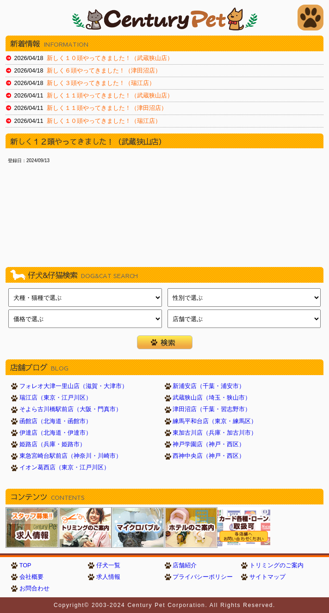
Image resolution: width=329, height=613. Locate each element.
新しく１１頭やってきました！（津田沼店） (107, 108)
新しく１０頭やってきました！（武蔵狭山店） (110, 58)
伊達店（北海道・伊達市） (55, 433)
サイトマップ (267, 577)
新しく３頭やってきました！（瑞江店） (101, 83)
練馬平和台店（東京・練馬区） (215, 421)
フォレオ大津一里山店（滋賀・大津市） (73, 386)
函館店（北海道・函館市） (55, 421)
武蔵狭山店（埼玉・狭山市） (212, 398)
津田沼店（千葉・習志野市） (212, 409)
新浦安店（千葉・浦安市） (209, 386)
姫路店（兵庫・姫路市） (52, 444)
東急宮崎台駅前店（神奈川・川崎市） (70, 456)
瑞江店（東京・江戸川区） (55, 398)
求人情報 (108, 577)
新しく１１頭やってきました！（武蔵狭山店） (110, 95)
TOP (25, 565)
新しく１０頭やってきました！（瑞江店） (104, 121)
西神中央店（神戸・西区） (209, 456)
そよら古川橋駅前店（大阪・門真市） (70, 409)
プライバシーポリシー (203, 577)
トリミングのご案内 (276, 565)
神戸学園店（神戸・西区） (209, 444)
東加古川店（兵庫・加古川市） (215, 433)
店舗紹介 (185, 565)
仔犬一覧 (108, 565)
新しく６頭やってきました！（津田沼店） (104, 70)
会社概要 (31, 577)
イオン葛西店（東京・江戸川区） (64, 467)
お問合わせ (34, 588)
